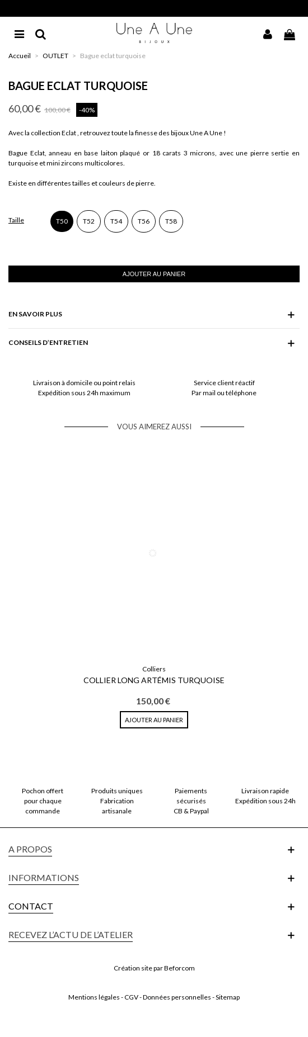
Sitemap (228, 997)
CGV (131, 997)
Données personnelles (177, 997)
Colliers (154, 669)
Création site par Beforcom (154, 968)
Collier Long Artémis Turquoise (154, 680)
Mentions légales (94, 997)
